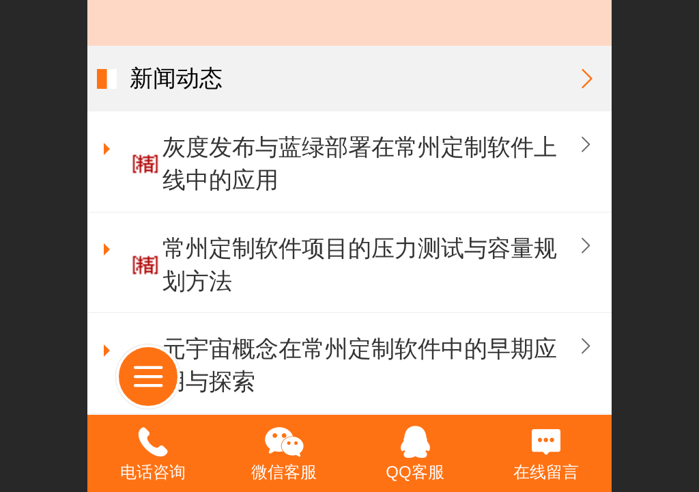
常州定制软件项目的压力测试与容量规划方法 (359, 265)
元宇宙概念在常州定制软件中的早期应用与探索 (359, 365)
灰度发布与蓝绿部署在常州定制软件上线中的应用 (359, 164)
